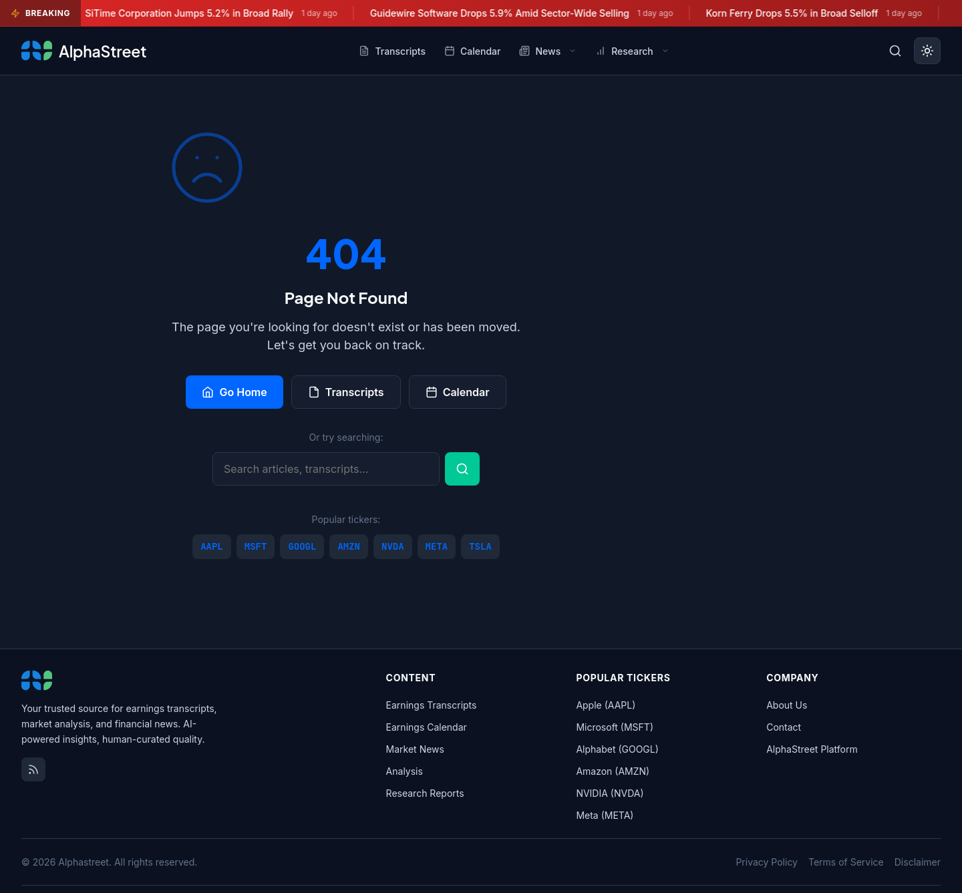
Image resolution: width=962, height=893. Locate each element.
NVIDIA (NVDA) (609, 793)
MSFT (256, 546)
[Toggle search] (895, 50)
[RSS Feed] (33, 769)
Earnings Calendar (426, 727)
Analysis (404, 771)
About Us (786, 705)
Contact (783, 727)
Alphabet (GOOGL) (617, 749)
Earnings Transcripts (431, 705)
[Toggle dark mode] (927, 50)
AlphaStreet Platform (812, 749)
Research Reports (425, 793)
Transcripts (346, 392)
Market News (415, 749)
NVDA (392, 546)
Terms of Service (846, 862)
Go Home (234, 392)
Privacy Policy (767, 862)
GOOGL (302, 546)
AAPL (211, 546)
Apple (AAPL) (605, 705)
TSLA (480, 546)
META (437, 546)
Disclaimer (918, 862)
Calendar (458, 392)
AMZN (348, 546)
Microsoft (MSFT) (614, 727)
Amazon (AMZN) (612, 771)
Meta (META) (604, 815)
